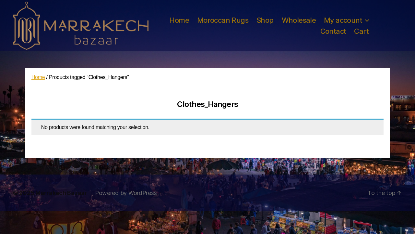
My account (343, 20)
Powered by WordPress (126, 192)
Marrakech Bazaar (61, 192)
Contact (333, 31)
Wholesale (299, 20)
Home (179, 20)
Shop (265, 20)
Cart (361, 31)
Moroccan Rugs (222, 20)
